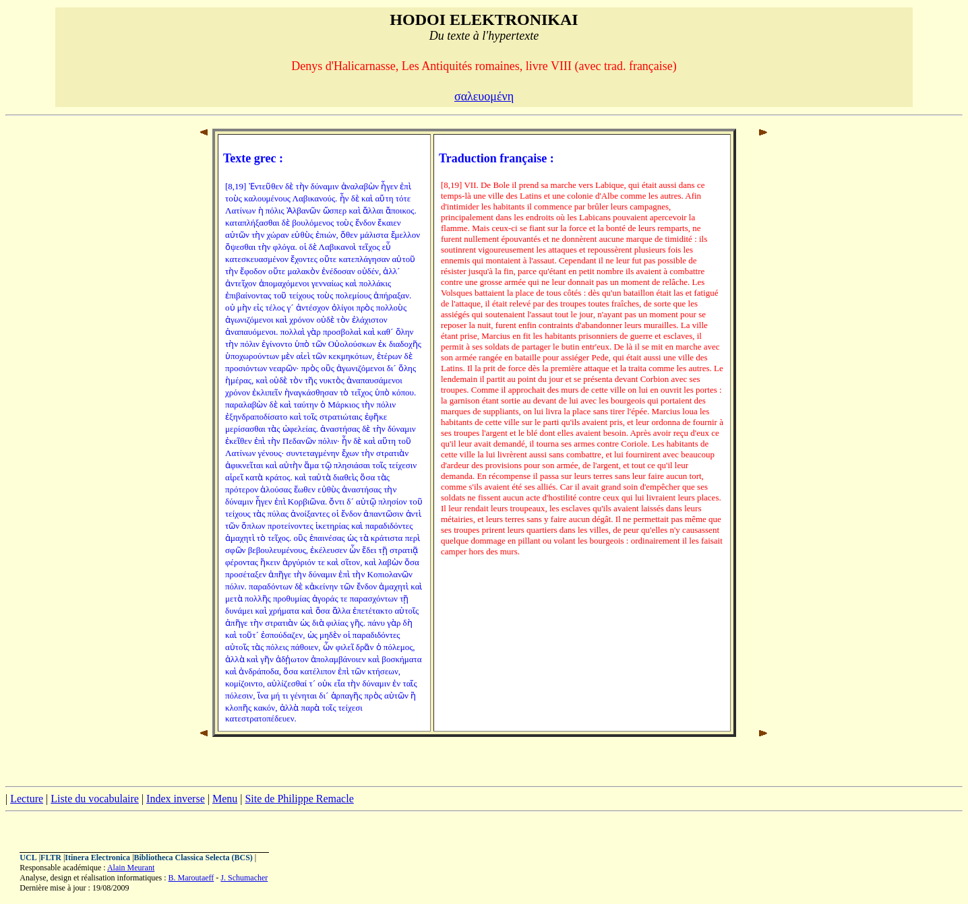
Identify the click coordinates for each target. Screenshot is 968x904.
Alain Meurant (130, 867)
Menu (224, 798)
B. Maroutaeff (191, 877)
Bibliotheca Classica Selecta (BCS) (193, 857)
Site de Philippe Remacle (299, 798)
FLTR (50, 857)
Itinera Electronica (97, 857)
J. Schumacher (244, 877)
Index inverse (175, 798)
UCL (28, 857)
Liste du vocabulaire (95, 798)
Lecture (26, 798)
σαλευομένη (484, 96)
